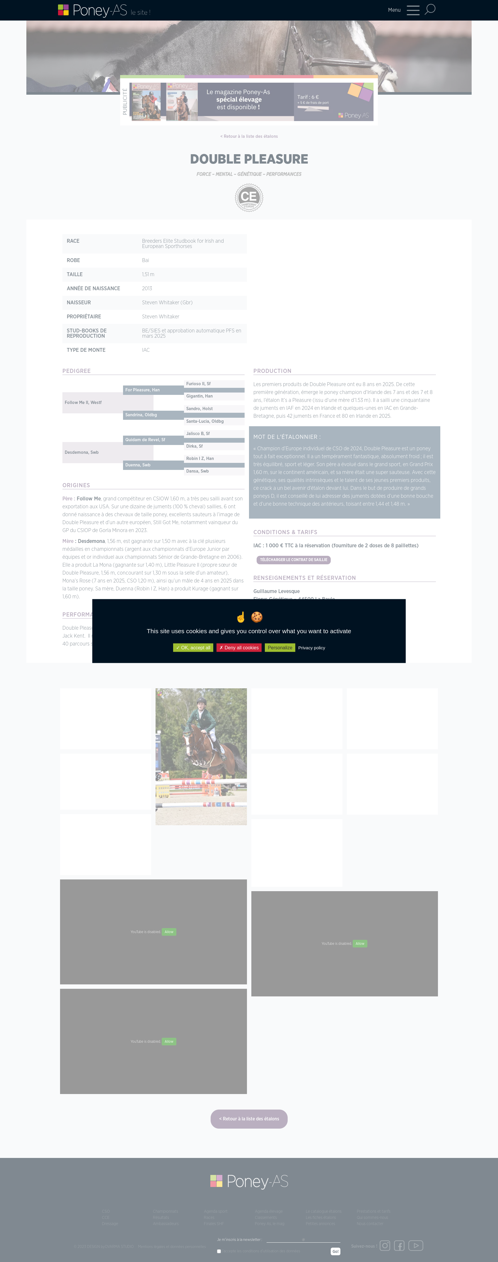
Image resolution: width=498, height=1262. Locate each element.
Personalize (280, 647)
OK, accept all (193, 647)
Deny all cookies (239, 647)
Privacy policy (311, 647)
